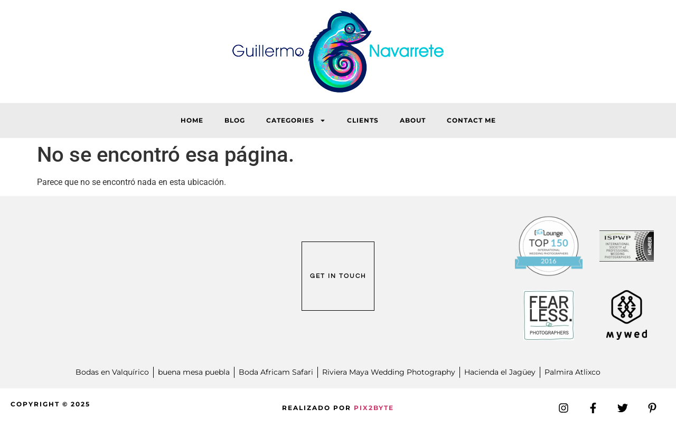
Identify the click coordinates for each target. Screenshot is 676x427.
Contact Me (471, 120)
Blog (234, 120)
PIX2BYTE (374, 408)
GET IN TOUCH (338, 276)
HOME (192, 120)
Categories (296, 120)
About (413, 120)
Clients (363, 120)
